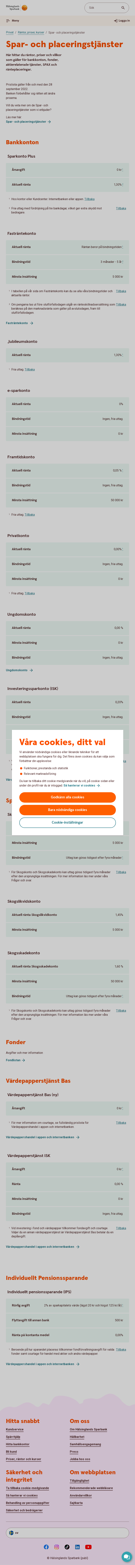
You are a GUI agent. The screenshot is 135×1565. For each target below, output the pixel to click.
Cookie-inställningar (67, 822)
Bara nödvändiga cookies (67, 810)
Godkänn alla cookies (67, 797)
